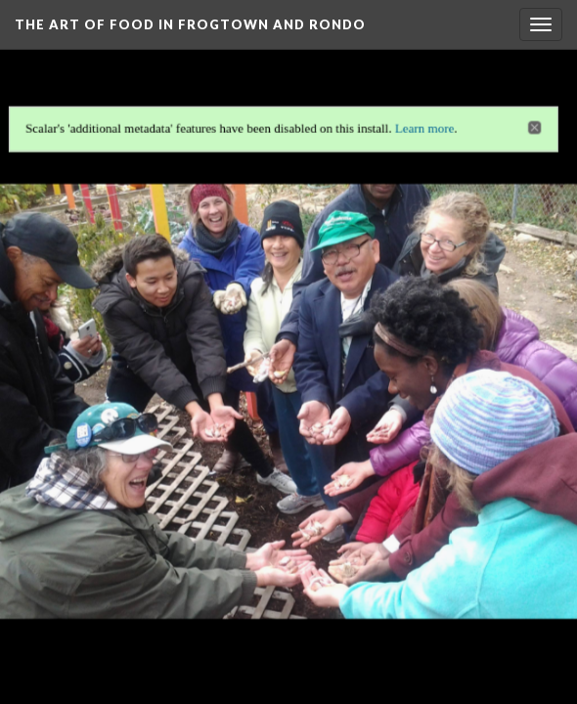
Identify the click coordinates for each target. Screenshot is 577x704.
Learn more (426, 124)
